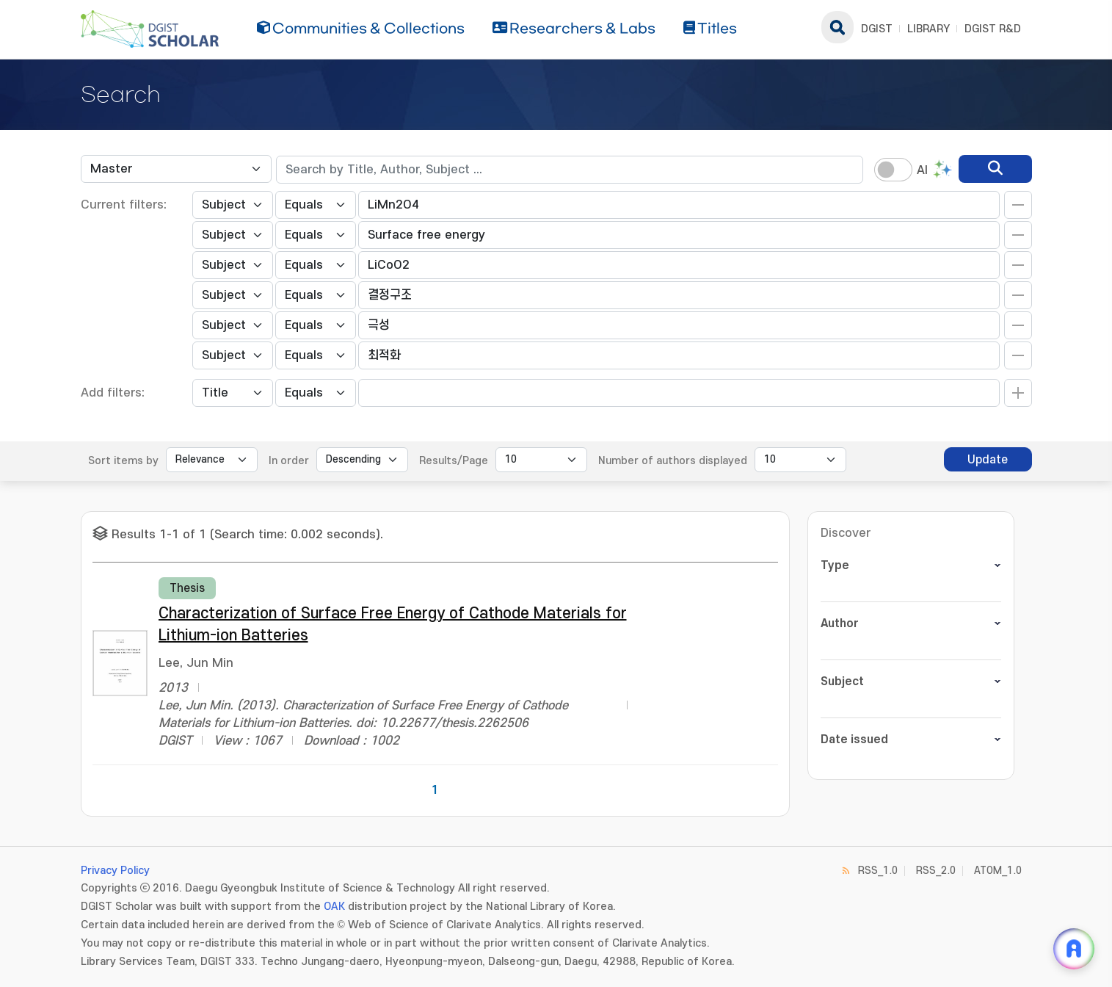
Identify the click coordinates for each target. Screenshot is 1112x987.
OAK (334, 906)
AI (922, 170)
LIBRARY (928, 29)
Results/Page (453, 461)
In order (289, 461)
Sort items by (123, 461)
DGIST (877, 29)
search (837, 27)
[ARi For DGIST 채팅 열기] (1073, 948)
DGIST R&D (992, 29)
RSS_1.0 (878, 870)
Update (987, 459)
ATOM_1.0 (998, 870)
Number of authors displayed (672, 461)
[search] (995, 169)
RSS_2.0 (936, 870)
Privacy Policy (115, 870)
